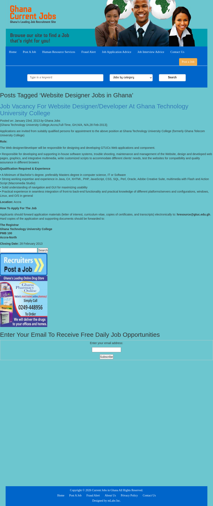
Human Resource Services (58, 52)
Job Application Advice (116, 52)
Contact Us (177, 52)
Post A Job (29, 52)
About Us (110, 495)
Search (172, 77)
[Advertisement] (106, 422)
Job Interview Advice (150, 52)
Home (13, 52)
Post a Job (188, 61)
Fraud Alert (88, 52)
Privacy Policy (129, 495)
